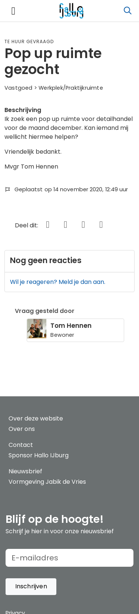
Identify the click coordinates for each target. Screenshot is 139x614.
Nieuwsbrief (25, 471)
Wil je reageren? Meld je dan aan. (57, 282)
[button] (31, 586)
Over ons (22, 429)
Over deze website (36, 418)
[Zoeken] (127, 11)
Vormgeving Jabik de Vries (47, 481)
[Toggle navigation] (13, 11)
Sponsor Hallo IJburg (39, 455)
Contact (21, 445)
